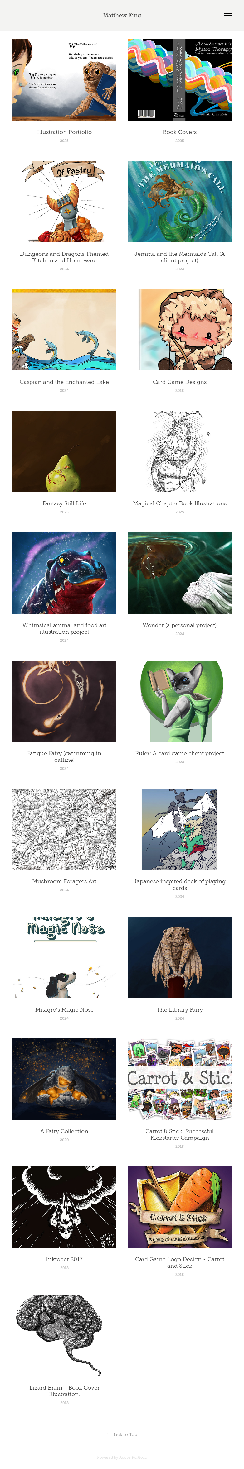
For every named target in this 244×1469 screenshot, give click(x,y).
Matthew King (122, 15)
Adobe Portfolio (133, 1457)
